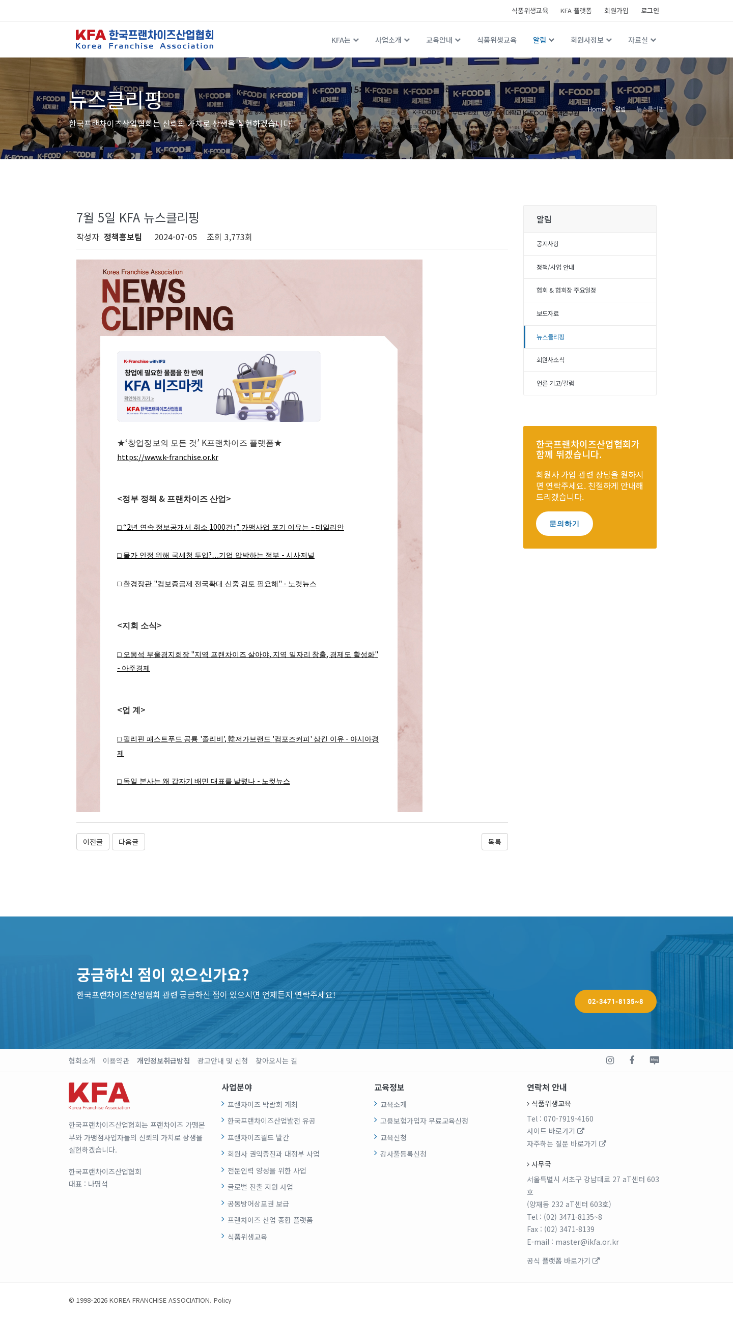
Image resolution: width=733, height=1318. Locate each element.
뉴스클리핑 (650, 108)
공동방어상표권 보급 (258, 1204)
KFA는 (341, 40)
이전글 (93, 842)
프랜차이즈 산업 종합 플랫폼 (270, 1220)
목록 (494, 842)
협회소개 (82, 1061)
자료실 (638, 40)
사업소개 (388, 40)
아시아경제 (142, 753)
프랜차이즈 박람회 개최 (263, 1105)
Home (596, 108)
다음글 (128, 842)
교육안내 (439, 40)
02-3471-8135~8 (615, 982)
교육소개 (393, 1105)
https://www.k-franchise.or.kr (172, 456)
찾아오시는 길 (276, 1061)
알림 (539, 40)
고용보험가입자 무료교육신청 (424, 1121)
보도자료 (550, 319)
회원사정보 (587, 40)
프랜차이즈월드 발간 (258, 1138)
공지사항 (550, 245)
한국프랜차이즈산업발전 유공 (272, 1121)
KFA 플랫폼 (576, 10)
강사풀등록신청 (403, 1154)
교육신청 (393, 1138)
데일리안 (360, 527)
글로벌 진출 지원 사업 (260, 1187)
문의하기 (564, 533)
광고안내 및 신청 (223, 1061)
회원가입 (616, 10)
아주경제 (179, 668)
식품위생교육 (530, 10)
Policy (223, 1300)
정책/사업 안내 (559, 270)
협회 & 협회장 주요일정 (572, 294)
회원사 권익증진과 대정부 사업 (274, 1154)
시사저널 (326, 555)
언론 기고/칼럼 (559, 393)
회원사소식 (553, 368)
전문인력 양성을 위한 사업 (267, 1171)
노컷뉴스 (329, 583)
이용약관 (116, 1061)
